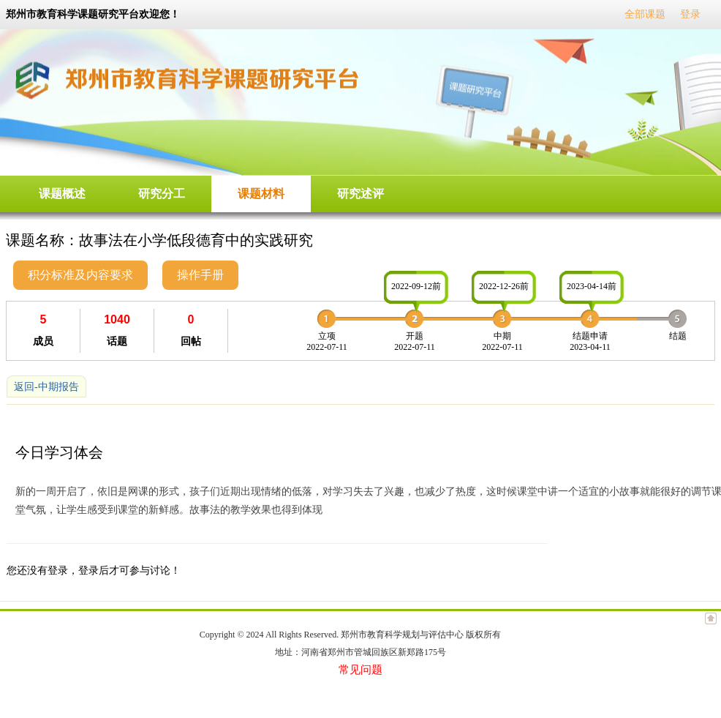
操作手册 (200, 275)
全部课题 (644, 14)
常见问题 (360, 670)
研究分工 (161, 193)
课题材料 (261, 193)
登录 (690, 14)
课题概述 (62, 193)
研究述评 (360, 193)
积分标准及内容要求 (80, 275)
